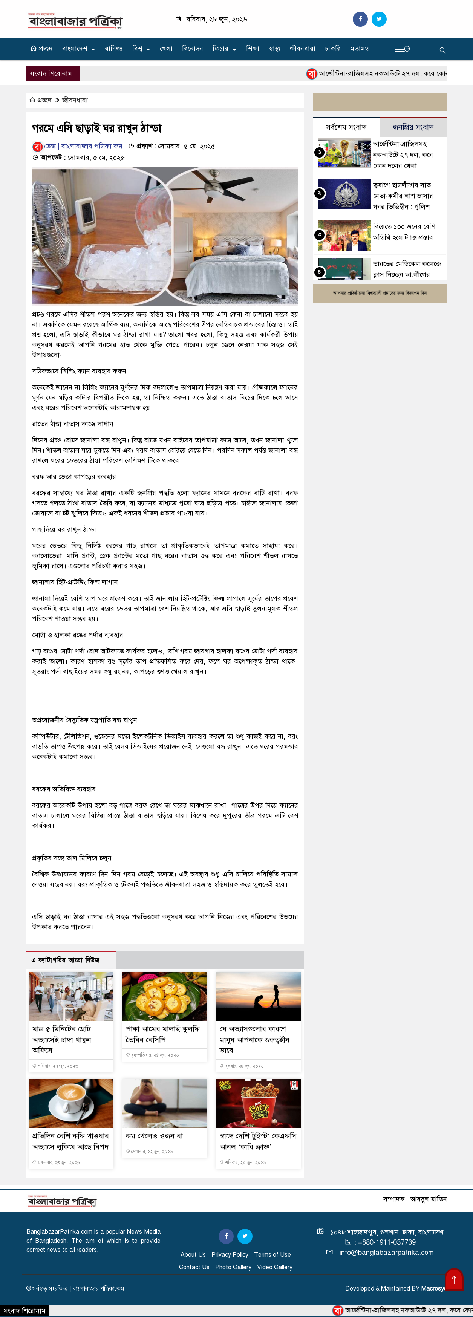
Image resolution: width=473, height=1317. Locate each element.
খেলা (166, 48)
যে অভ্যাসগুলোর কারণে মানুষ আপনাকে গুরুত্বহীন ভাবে (255, 1039)
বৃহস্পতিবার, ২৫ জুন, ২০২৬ (152, 1055)
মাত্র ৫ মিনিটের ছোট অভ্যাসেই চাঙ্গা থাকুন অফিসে (61, 1039)
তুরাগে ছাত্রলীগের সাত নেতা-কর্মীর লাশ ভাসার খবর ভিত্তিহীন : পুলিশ (403, 196)
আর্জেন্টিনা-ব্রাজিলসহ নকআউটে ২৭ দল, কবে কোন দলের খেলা (403, 155)
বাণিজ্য (114, 48)
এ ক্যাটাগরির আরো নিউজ (65, 960)
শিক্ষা (252, 48)
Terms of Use (272, 1255)
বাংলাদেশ (74, 48)
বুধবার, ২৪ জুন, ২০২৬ (241, 1066)
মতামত (359, 48)
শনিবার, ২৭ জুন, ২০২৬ (55, 1066)
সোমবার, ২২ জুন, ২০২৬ (149, 1151)
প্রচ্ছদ (41, 48)
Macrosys (434, 1289)
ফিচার (220, 48)
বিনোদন (192, 48)
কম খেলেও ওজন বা (154, 1136)
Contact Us (194, 1267)
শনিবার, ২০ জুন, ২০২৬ (242, 1162)
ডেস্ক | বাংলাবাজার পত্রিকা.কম (77, 146)
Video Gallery (274, 1267)
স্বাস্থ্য (274, 48)
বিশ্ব (137, 48)
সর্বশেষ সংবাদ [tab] (346, 127)
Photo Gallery (233, 1267)
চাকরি (333, 48)
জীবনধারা (302, 48)
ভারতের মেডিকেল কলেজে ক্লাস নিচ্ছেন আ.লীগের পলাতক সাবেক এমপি (407, 275)
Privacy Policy (229, 1255)
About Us (193, 1255)
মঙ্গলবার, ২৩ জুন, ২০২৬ (56, 1162)
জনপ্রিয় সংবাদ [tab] (413, 127)
